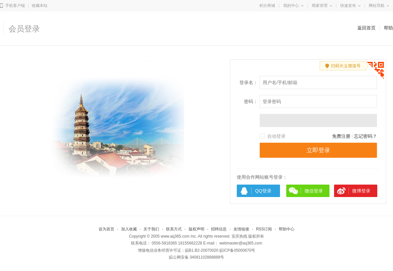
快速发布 (348, 5)
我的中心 (291, 5)
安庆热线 (239, 236)
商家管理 (320, 5)
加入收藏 (129, 229)
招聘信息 (219, 229)
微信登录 (314, 190)
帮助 (388, 27)
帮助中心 (286, 229)
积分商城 (267, 5)
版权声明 (196, 229)
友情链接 (241, 229)
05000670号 (244, 250)
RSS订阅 (264, 229)
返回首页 (366, 27)
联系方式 (174, 229)
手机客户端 (15, 5)
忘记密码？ (365, 136)
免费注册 (341, 136)
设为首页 (106, 229)
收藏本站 (39, 5)
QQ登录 (263, 190)
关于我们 (151, 229)
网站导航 (376, 5)
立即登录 (318, 150)
